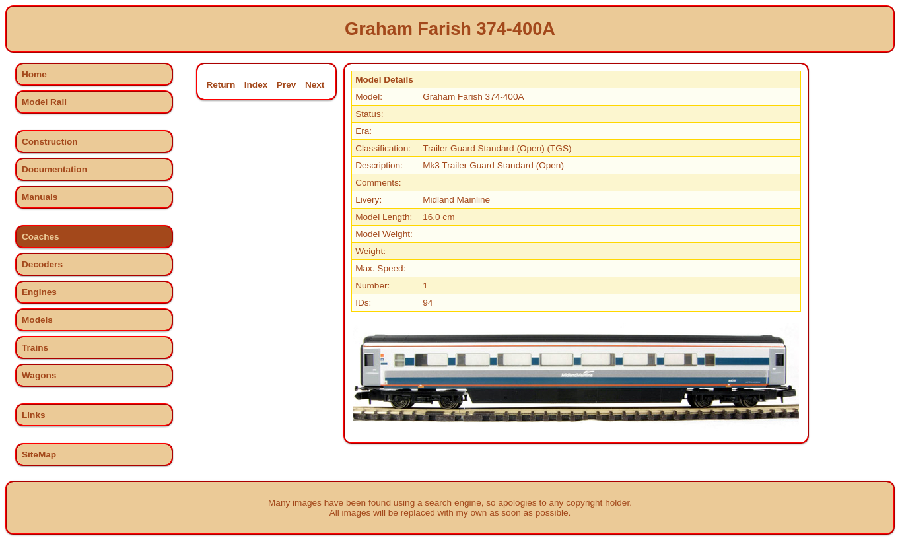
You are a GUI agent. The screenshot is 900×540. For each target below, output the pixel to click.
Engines (39, 292)
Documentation (54, 169)
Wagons (39, 375)
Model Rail (44, 102)
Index (256, 85)
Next (314, 85)
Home (34, 74)
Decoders (42, 264)
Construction (50, 142)
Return (220, 85)
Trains (35, 348)
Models (37, 320)
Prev (286, 85)
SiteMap (39, 454)
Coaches (40, 237)
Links (34, 415)
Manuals (39, 197)
